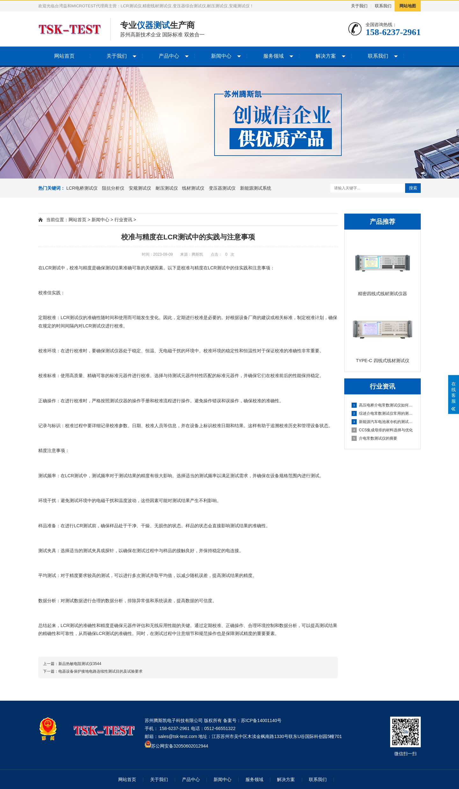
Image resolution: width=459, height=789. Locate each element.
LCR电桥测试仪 (82, 188)
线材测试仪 (193, 188)
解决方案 (326, 56)
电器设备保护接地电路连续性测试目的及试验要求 (100, 671)
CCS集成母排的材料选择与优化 (382, 430)
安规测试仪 (140, 188)
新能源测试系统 (255, 188)
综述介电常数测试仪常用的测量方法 (383, 413)
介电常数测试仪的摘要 (374, 438)
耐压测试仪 (167, 188)
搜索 (413, 188)
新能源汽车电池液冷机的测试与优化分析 (383, 421)
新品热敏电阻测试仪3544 (79, 663)
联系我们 (383, 6)
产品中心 (169, 56)
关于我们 (359, 6)
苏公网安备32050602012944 (179, 746)
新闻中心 (221, 56)
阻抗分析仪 (113, 188)
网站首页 (64, 56)
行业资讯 (123, 219)
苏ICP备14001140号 (261, 720)
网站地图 (407, 6)
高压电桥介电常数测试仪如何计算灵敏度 (383, 405)
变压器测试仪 (222, 188)
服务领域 (273, 56)
